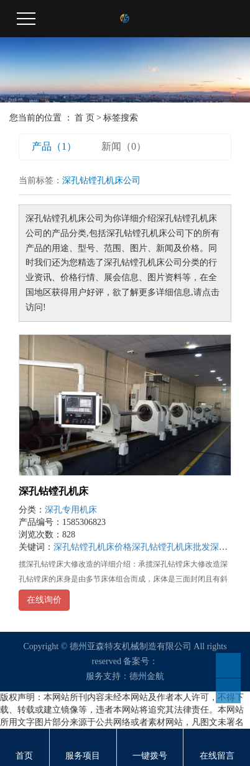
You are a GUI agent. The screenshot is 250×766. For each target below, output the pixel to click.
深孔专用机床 (71, 509)
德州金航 (146, 676)
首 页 (85, 117)
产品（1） (54, 146)
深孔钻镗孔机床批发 (171, 547)
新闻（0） (123, 146)
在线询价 (44, 599)
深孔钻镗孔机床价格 (92, 547)
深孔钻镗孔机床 (53, 491)
